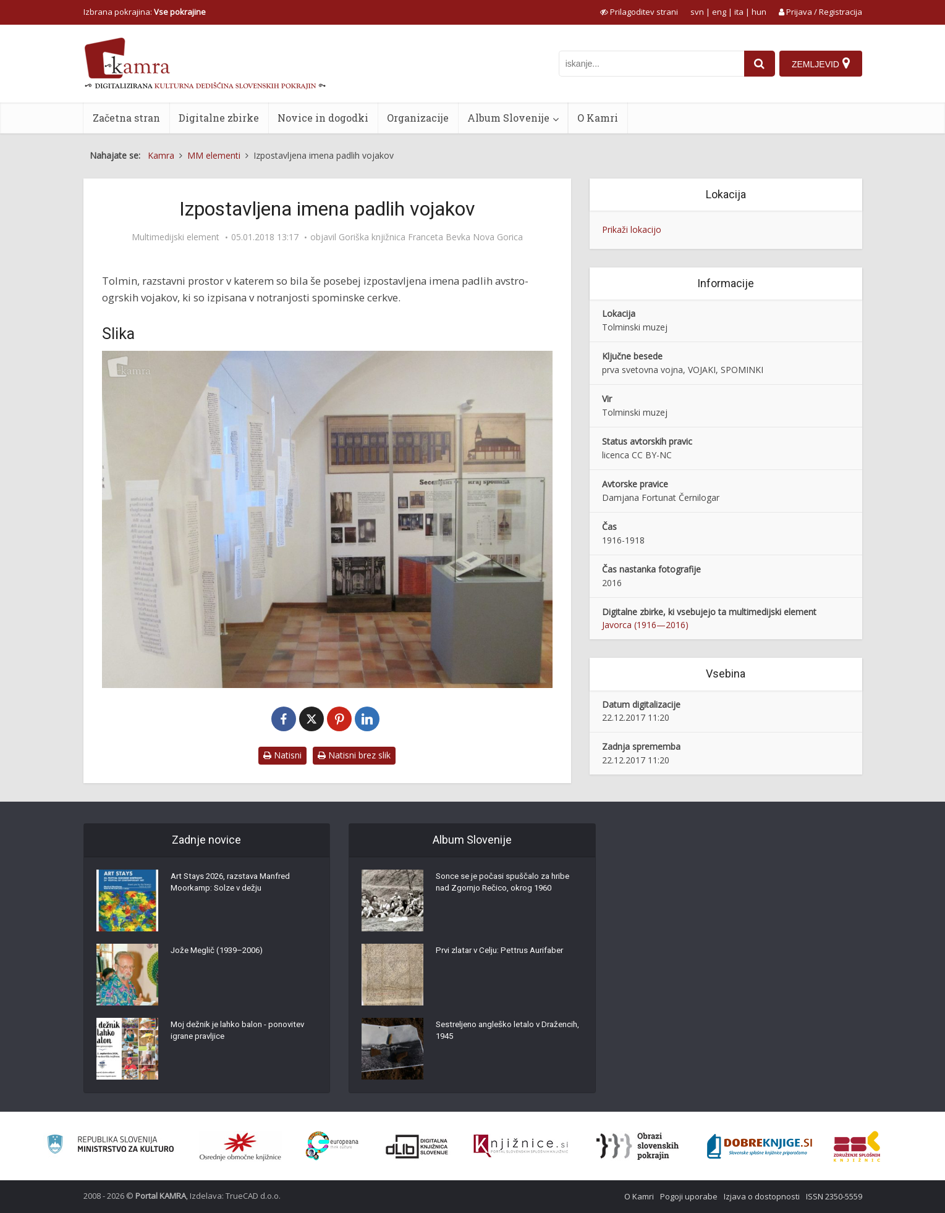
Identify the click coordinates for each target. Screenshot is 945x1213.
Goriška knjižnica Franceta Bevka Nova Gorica (431, 237)
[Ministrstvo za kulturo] (110, 1146)
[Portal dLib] (417, 1146)
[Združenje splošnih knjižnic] (857, 1146)
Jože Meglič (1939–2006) (220, 953)
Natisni (282, 755)
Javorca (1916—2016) (645, 625)
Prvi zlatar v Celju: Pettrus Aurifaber (505, 953)
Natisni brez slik (354, 755)
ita (739, 11)
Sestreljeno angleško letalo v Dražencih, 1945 (491, 1033)
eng (719, 11)
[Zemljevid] (820, 64)
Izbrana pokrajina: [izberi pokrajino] (144, 11)
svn (697, 11)
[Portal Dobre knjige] (759, 1146)
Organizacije (418, 117)
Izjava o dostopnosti (762, 1196)
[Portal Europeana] (332, 1146)
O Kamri (597, 117)
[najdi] (757, 64)
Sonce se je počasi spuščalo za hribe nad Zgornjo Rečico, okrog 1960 (506, 885)
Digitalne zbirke (219, 117)
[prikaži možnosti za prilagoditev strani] (639, 11)
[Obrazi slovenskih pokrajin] (637, 1146)
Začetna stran (126, 117)
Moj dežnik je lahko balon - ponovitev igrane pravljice (241, 1033)
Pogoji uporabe (689, 1196)
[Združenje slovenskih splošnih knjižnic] (521, 1146)
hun (759, 11)
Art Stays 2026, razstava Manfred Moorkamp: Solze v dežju (237, 885)
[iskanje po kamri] (649, 64)
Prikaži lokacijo (631, 229)
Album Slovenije (508, 117)
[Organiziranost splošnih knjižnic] (240, 1146)
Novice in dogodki (323, 117)
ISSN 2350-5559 (834, 1196)
